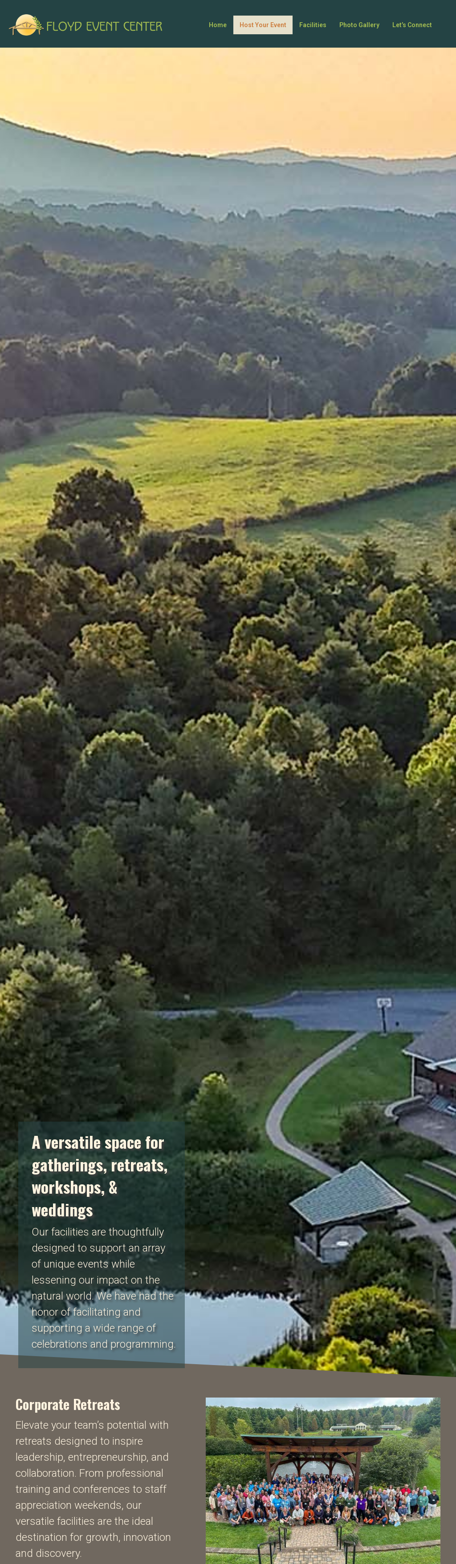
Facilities (312, 24)
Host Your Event (263, 24)
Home (218, 24)
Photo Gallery (359, 24)
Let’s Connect (412, 24)
